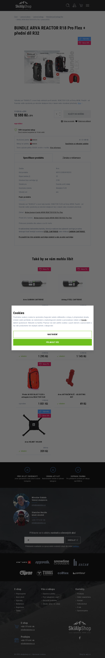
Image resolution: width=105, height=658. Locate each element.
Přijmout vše (52, 342)
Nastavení (52, 334)
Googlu (83, 320)
